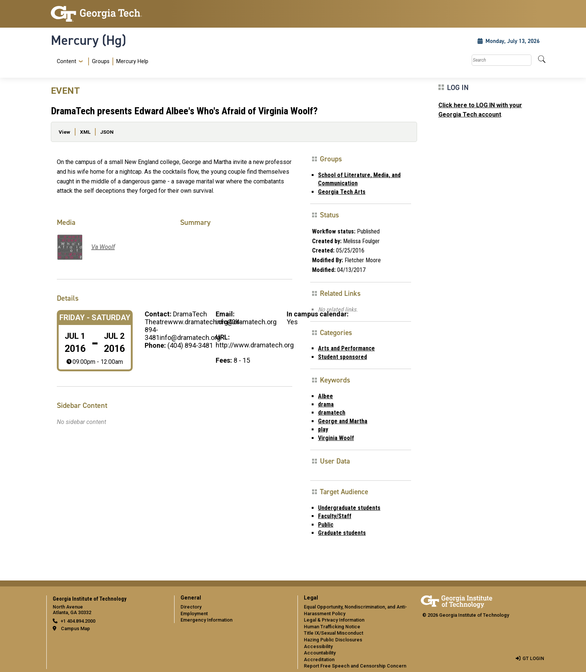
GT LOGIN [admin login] (533, 658)
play (323, 429)
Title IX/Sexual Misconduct (333, 633)
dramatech (331, 412)
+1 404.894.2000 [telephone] (78, 621)
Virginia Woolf (336, 438)
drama (326, 404)
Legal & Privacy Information (334, 620)
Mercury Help (132, 61)
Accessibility (318, 646)
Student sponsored (342, 356)
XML (85, 132)
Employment (194, 613)
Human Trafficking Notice (332, 626)
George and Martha (342, 421)
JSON (107, 132)
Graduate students (342, 532)
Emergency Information (206, 620)
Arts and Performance (346, 348)
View (64, 132)
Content (66, 62)
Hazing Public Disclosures (333, 639)
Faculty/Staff (334, 516)
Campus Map (75, 628)
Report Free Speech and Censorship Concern (355, 666)
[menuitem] (101, 61)
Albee (325, 396)
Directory (191, 607)
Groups (101, 61)
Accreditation (319, 659)
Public (325, 524)
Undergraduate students (349, 507)
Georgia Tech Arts (342, 191)
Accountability (320, 653)
